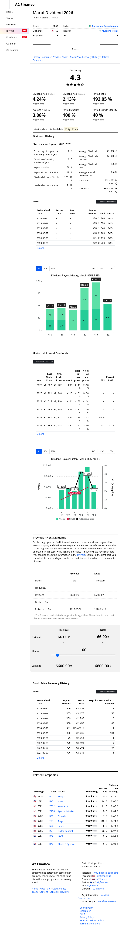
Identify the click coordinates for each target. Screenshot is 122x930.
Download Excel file (107, 201)
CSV (111, 268)
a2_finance (92, 885)
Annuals (46, 56)
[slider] (57, 655)
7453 (52, 811)
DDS (51, 816)
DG (50, 831)
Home (36, 17)
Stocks (45, 17)
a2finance (102, 879)
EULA (82, 914)
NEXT (60, 801)
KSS (51, 826)
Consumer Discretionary (105, 25)
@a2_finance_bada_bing (106, 872)
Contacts (53, 891)
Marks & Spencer (66, 843)
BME (51, 836)
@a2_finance (101, 882)
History (36, 56)
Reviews (64, 891)
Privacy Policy (87, 917)
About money (59, 888)
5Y (39, 268)
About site (45, 888)
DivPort (81, 554)
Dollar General (65, 830)
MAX (53, 268)
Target (61, 821)
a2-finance (98, 888)
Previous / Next (60, 56)
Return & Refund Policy (92, 920)
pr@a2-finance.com (106, 901)
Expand (40, 247)
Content (43, 891)
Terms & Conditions (90, 923)
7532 (52, 806)
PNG (101, 268)
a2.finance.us (104, 875)
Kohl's (61, 826)
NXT (51, 801)
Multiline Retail (110, 30)
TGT (51, 821)
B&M (60, 835)
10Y (45, 268)
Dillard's (62, 816)
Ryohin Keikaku (66, 811)
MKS (51, 844)
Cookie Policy (86, 907)
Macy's (61, 796)
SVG (93, 268)
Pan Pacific (63, 806)
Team (35, 891)
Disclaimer (85, 910)
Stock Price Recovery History (84, 56)
